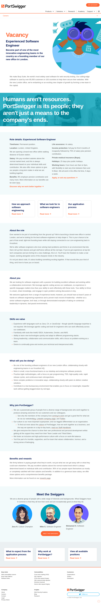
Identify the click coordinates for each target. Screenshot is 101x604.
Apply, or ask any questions (63, 178)
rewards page (45, 478)
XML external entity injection (42, 580)
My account (92, 5)
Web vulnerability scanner (8, 574)
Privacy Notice (5, 600)
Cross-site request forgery (41, 578)
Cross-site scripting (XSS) (41, 574)
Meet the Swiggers (50, 533)
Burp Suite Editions (6, 576)
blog (34, 419)
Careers (3, 594)
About (3, 592)
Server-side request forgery (42, 584)
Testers (69, 576)
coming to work (58, 416)
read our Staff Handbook (61, 428)
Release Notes (5, 578)
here (18, 183)
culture (41, 425)
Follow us (83, 594)
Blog (35, 594)
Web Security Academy (40, 592)
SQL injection (38, 576)
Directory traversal (39, 582)
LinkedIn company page (46, 419)
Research (37, 596)
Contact (3, 596)
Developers (70, 578)
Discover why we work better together (26, 186)
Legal (3, 598)
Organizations (71, 574)
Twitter (62, 419)
